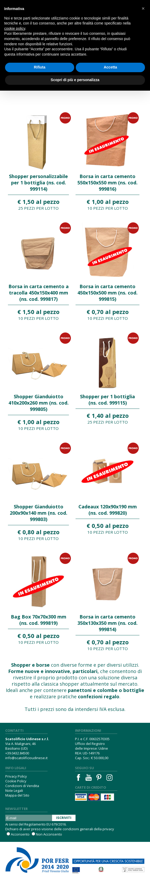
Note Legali (14, 790)
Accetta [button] (110, 67)
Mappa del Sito (17, 795)
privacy (108, 829)
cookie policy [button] (14, 28)
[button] (143, 8)
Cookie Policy (15, 781)
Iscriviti (63, 817)
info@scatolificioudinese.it (26, 757)
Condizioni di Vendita (22, 785)
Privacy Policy (16, 776)
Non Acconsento (49, 834)
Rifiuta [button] (39, 67)
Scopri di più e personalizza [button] (75, 80)
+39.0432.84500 (17, 753)
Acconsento (20, 834)
